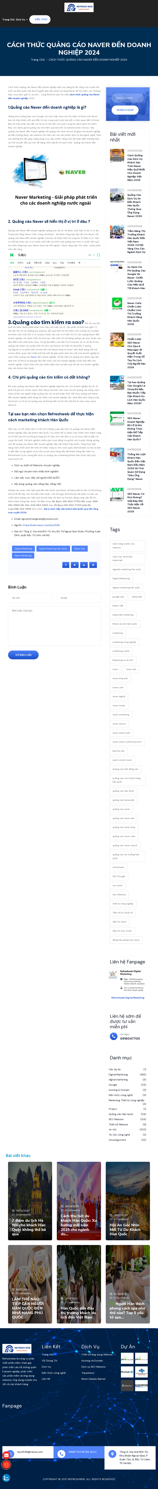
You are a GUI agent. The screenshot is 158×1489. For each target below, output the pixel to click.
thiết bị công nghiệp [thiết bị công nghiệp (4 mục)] (123, 903)
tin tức (127, 1129)
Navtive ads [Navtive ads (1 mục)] (119, 750)
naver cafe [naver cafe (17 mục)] (118, 687)
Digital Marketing (23, 548)
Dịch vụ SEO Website (93, 1366)
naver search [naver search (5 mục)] (119, 723)
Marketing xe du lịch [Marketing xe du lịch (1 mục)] (123, 660)
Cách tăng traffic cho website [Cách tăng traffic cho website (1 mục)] (124, 545)
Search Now (125, 110)
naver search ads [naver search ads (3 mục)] (121, 732)
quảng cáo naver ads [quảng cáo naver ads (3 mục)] (123, 818)
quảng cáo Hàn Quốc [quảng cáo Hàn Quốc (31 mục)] (123, 790)
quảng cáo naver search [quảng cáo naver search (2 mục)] (125, 845)
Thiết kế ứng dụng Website (97, 1354)
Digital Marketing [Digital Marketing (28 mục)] (121, 578)
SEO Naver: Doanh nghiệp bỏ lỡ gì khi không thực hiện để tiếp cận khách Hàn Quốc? (136, 429)
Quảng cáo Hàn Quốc (127, 1114)
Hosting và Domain (92, 1360)
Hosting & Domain (127, 1090)
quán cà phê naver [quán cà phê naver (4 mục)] (122, 760)
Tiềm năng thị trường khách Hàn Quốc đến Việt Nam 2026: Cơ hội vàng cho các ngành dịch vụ (136, 241)
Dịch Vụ (20, 19)
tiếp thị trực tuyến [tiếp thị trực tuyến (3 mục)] (122, 930)
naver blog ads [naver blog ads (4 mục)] (120, 678)
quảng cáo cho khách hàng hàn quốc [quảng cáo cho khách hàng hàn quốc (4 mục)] (127, 780)
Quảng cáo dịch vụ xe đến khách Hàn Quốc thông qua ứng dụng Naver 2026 (134, 205)
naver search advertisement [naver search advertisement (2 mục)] (127, 741)
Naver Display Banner (93, 1379)
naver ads (80, 548)
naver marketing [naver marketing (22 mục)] (121, 714)
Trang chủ (38, 60)
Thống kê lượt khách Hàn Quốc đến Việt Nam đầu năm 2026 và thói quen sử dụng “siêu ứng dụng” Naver (136, 467)
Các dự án (127, 1069)
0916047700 (130, 1038)
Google (127, 1085)
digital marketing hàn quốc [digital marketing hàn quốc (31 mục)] (126, 587)
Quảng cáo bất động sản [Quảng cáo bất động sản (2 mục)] (125, 769)
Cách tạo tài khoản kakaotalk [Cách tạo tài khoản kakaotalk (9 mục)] (122, 558)
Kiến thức (41, 19)
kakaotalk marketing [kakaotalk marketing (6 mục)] (123, 614)
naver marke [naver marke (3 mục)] (119, 705)
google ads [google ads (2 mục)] (118, 596)
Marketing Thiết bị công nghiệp (127, 1102)
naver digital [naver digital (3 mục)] (119, 696)
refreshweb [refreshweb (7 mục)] (118, 867)
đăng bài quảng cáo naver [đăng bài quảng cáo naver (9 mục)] (126, 939)
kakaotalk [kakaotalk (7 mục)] (137, 596)
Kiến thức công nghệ (127, 1095)
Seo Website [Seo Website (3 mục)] (119, 894)
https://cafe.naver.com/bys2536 (41, 525)
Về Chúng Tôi (49, 1360)
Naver (34, 356)
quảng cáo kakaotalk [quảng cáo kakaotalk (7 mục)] (123, 800)
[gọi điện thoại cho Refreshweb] (6, 1465)
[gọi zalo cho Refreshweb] (6, 1478)
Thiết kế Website (127, 1124)
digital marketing (127, 1080)
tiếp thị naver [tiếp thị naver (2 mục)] (119, 921)
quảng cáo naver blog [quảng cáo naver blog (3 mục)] (124, 827)
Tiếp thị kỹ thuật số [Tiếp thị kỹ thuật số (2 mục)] (123, 912)
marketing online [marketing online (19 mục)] (121, 651)
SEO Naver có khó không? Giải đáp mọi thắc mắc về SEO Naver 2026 (135, 502)
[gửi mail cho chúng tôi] (6, 1455)
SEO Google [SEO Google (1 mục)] (119, 876)
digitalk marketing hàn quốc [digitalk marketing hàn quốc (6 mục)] (127, 569)
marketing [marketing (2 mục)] (118, 633)
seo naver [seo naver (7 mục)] (118, 885)
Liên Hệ (46, 1379)
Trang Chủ (8, 19)
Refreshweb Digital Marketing (127, 997)
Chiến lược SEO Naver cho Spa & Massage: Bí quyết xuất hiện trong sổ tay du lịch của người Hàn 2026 (136, 353)
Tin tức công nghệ (127, 1135)
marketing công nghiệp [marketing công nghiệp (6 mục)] (124, 642)
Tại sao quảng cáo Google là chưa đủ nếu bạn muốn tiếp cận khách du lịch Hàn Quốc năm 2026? (136, 393)
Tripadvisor (87, 1373)
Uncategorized (127, 1140)
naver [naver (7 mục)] (115, 669)
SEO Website (127, 1119)
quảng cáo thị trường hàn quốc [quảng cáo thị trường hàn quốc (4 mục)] (126, 856)
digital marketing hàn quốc (53, 548)
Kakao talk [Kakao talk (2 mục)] (118, 605)
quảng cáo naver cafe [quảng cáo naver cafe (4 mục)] (124, 836)
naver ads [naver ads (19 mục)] (131, 669)
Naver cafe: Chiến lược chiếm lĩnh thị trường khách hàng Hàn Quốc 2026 (134, 313)
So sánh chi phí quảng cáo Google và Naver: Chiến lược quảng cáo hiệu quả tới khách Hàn (136, 277)
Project (127, 1109)
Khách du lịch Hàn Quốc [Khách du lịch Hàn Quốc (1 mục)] (125, 623)
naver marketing (23, 555)
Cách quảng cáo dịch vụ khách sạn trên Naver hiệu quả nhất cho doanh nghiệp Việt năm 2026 (136, 168)
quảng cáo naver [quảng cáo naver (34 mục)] (121, 809)
